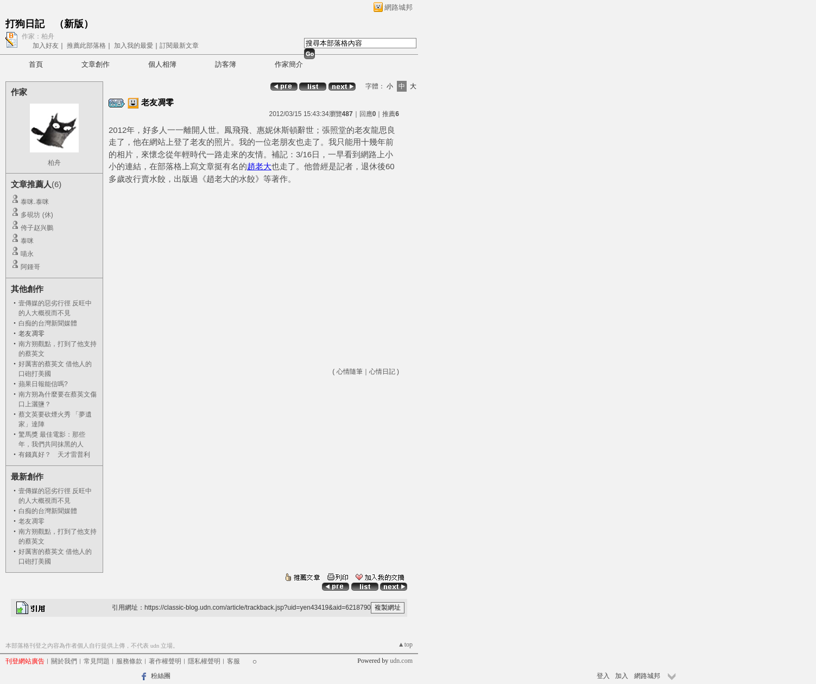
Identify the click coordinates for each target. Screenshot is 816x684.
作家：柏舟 (38, 36)
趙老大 (259, 166)
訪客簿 (225, 64)
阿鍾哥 (30, 267)
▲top (405, 644)
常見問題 (97, 661)
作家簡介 (289, 64)
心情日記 (382, 371)
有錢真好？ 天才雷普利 (54, 454)
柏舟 (54, 163)
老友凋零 (31, 521)
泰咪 (27, 241)
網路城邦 (398, 7)
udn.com (401, 660)
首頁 (36, 64)
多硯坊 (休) (37, 215)
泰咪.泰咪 (34, 202)
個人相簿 (162, 64)
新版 (74, 23)
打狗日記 (25, 23)
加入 (621, 676)
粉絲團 (160, 676)
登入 (603, 676)
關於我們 (64, 661)
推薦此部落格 (86, 45)
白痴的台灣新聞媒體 (47, 323)
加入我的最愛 (133, 45)
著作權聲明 (165, 661)
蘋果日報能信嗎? (43, 384)
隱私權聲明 (204, 661)
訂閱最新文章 (179, 45)
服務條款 (129, 661)
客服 (233, 661)
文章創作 (95, 64)
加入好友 (46, 45)
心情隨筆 (350, 371)
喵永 (27, 254)
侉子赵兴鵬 (37, 228)
